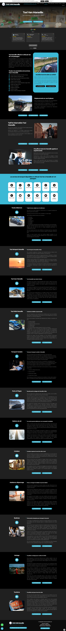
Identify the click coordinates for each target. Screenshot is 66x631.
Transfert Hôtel (37, 187)
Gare (33, 3)
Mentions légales (45, 623)
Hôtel (35, 3)
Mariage (63, 3)
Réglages (36, 1)
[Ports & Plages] (54, 185)
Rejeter (47, 1)
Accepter (42, 1)
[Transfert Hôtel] (37, 185)
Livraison (46, 3)
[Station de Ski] (11, 195)
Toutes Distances (26, 3)
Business (60, 3)
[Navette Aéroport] (20, 185)
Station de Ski (11, 197)
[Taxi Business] (37, 195)
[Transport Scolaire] (45, 185)
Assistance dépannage (51, 3)
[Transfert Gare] (28, 185)
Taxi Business (37, 197)
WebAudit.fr (47, 624)
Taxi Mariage (45, 197)
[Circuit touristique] (54, 195)
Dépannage (29, 197)
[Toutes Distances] (11, 185)
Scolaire (38, 3)
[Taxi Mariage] (45, 195)
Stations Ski (56, 3)
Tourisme (63, 5)
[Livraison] (20, 195)
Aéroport (30, 3)
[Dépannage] (28, 195)
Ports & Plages (42, 3)
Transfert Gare (28, 187)
